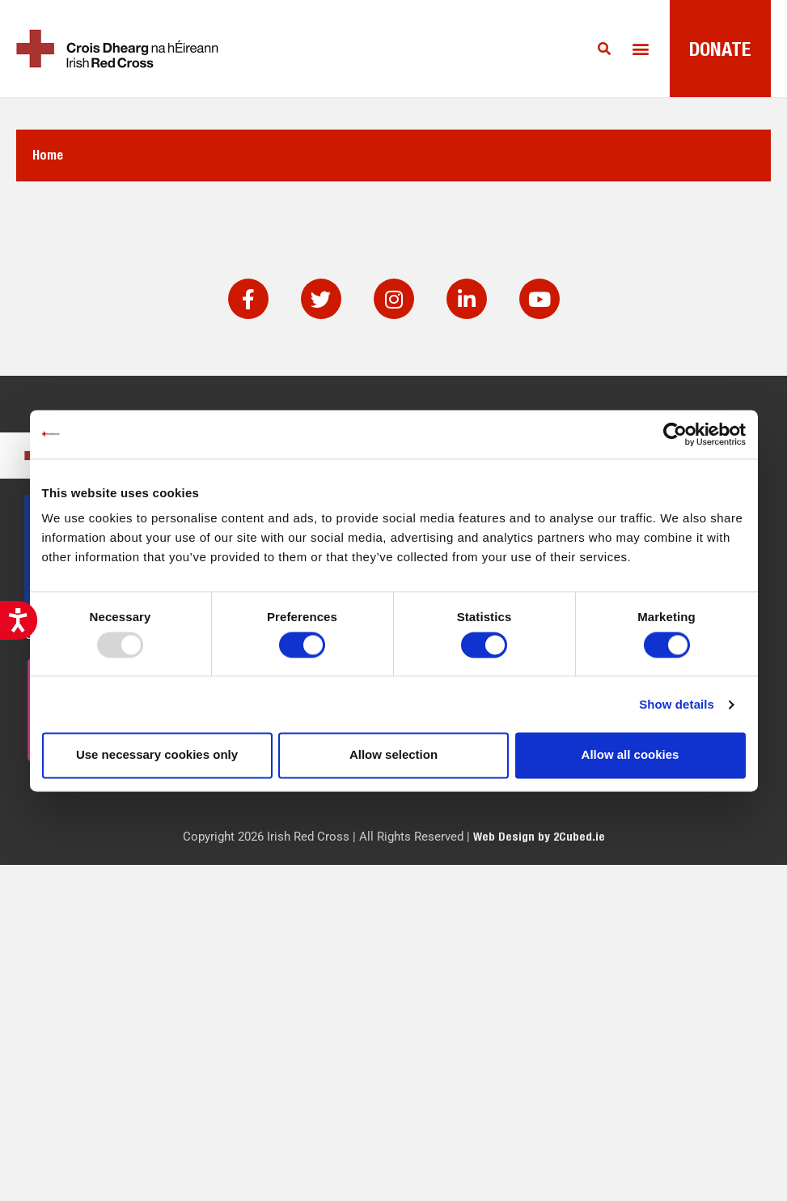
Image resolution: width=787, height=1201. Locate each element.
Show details (676, 704)
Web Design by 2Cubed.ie (539, 836)
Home (47, 155)
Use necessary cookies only (157, 755)
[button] (640, 49)
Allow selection (393, 755)
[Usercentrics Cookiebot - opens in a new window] (675, 434)
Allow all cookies (630, 755)
